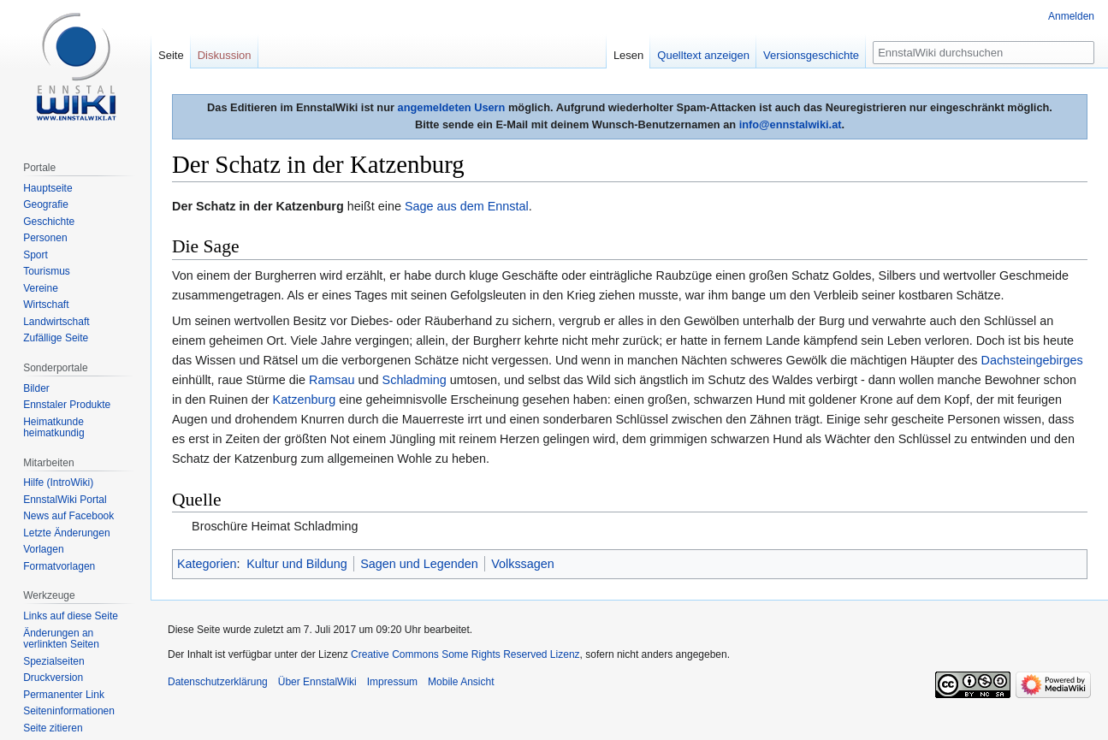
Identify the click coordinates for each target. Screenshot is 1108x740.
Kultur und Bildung (296, 564)
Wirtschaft (45, 305)
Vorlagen (43, 549)
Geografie (45, 204)
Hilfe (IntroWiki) (58, 482)
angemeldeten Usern (452, 107)
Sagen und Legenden (419, 564)
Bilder (36, 388)
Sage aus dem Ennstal (467, 206)
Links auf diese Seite (70, 616)
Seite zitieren (52, 728)
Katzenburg (304, 399)
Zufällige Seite (55, 338)
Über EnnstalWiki (317, 682)
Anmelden (1071, 16)
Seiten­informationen (69, 711)
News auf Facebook (68, 516)
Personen (45, 238)
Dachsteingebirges (1032, 360)
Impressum (392, 682)
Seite (171, 55)
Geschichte (48, 222)
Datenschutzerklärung (218, 682)
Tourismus (46, 271)
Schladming (414, 380)
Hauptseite (47, 188)
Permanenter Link (63, 695)
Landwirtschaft (56, 322)
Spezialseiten (53, 661)
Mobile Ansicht (461, 682)
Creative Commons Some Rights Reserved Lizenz (465, 654)
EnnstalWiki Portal (64, 500)
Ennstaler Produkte (66, 405)
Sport (35, 255)
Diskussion (225, 55)
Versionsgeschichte (811, 55)
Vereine (40, 288)
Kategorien (207, 564)
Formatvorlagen (59, 566)
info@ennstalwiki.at (790, 124)
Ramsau (332, 380)
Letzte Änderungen (66, 533)
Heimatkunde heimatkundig (53, 428)
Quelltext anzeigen (703, 55)
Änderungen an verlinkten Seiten (61, 639)
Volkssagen (522, 564)
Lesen (628, 55)
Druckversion (53, 678)
